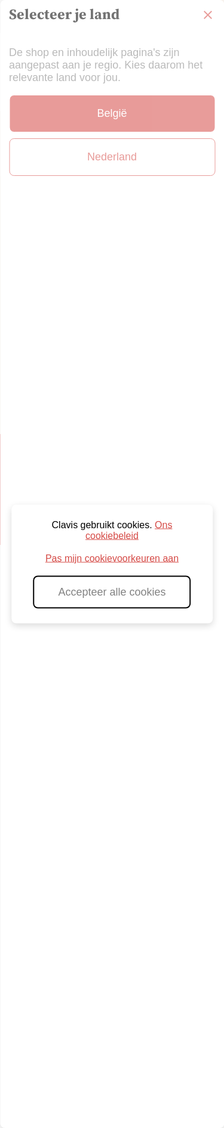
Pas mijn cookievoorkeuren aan (112, 558)
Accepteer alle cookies (111, 592)
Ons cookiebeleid (128, 530)
